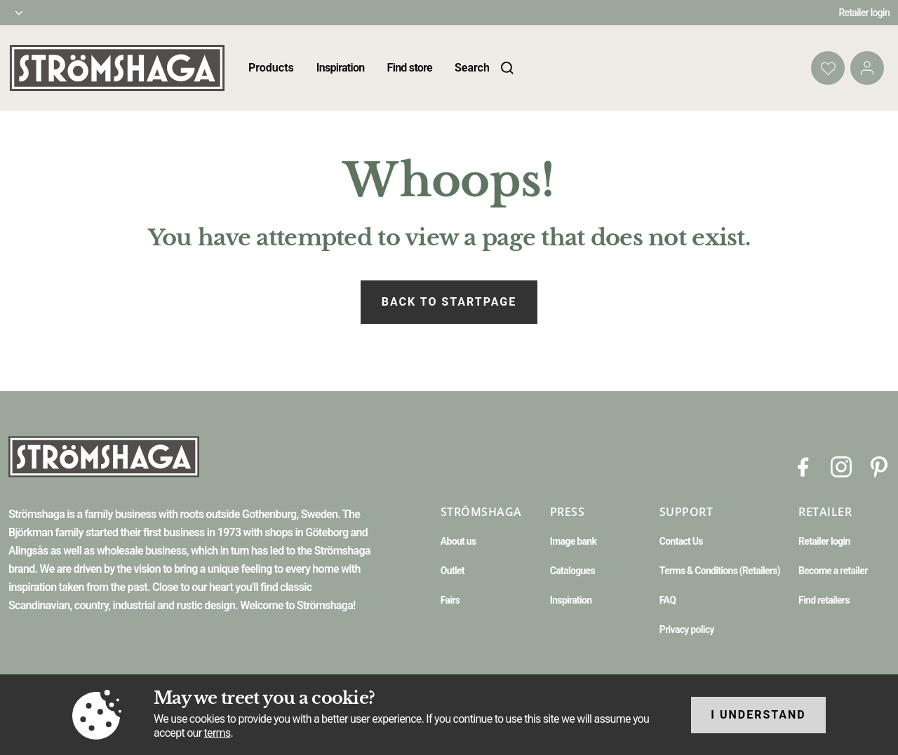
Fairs (450, 600)
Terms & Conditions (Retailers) (719, 570)
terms (217, 733)
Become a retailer (833, 570)
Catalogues (572, 570)
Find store (409, 67)
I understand (758, 714)
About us (458, 541)
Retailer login (864, 12)
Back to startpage (449, 301)
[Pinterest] (879, 465)
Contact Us (681, 541)
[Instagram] (841, 465)
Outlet (452, 570)
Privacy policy (686, 629)
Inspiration (340, 67)
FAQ (667, 600)
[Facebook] (803, 465)
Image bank (573, 541)
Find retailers (824, 600)
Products (271, 67)
